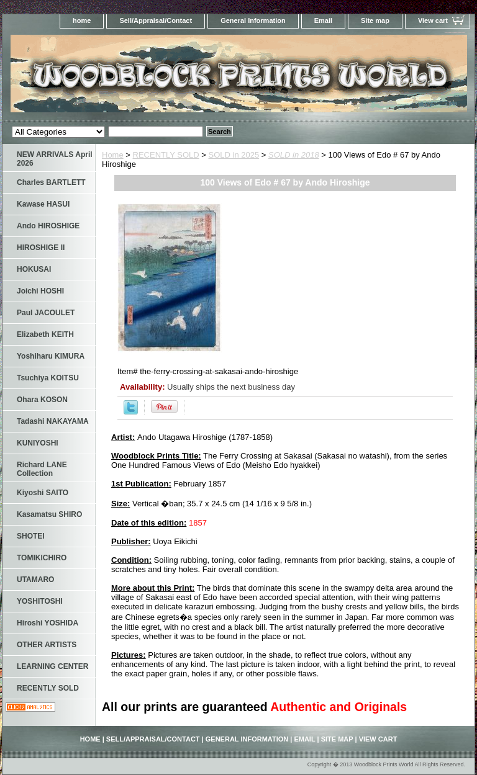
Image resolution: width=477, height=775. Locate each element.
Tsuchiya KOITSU (48, 378)
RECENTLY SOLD (166, 154)
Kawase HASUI (43, 204)
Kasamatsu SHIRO (49, 514)
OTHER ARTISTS (46, 644)
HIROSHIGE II (41, 247)
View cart (433, 20)
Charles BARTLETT (51, 182)
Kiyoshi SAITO (42, 492)
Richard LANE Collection (42, 469)
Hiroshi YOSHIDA (47, 623)
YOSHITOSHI (40, 601)
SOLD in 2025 (234, 154)
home (82, 20)
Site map (375, 20)
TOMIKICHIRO (41, 557)
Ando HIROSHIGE (48, 226)
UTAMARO (35, 579)
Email (323, 20)
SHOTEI (31, 536)
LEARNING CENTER (52, 666)
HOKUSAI (34, 269)
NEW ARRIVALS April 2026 (55, 159)
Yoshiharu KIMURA (50, 356)
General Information (253, 20)
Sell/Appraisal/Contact (155, 20)
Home (113, 154)
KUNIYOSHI (37, 443)
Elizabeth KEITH (45, 334)
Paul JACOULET (46, 312)
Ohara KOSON (42, 399)
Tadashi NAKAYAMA (53, 421)
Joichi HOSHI (40, 291)
